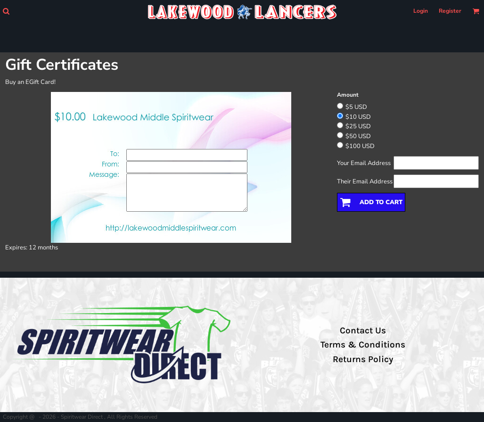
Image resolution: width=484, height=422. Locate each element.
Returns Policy (363, 359)
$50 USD (358, 136)
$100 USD (360, 146)
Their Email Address (365, 181)
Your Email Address (364, 163)
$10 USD (358, 117)
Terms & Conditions (362, 344)
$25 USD (358, 126)
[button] (5, 11)
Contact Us (363, 330)
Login (420, 11)
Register (450, 11)
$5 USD (356, 107)
